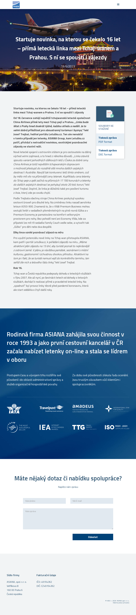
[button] (118, 4)
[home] (63, 4)
